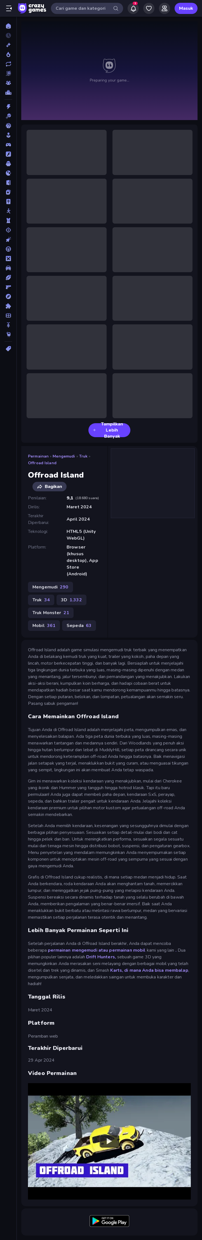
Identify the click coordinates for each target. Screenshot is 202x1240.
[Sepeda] (8, 325)
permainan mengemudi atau (78, 950)
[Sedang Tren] (8, 54)
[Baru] (8, 45)
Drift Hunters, (101, 957)
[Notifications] (133, 8)
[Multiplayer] (8, 83)
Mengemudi (64, 456)
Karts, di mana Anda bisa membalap (149, 970)
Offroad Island (42, 463)
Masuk (186, 8)
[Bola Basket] (8, 125)
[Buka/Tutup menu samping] (9, 8)
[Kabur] (8, 182)
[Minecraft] (8, 258)
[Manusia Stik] (8, 211)
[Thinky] (8, 334)
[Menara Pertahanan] (8, 220)
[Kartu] (8, 192)
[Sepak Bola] (8, 315)
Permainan (38, 456)
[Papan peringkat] (8, 92)
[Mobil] (8, 268)
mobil (139, 950)
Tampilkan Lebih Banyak (108, 430)
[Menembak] (8, 230)
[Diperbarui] (8, 64)
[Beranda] (8, 26)
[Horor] (8, 163)
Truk (83, 456)
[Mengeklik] (8, 239)
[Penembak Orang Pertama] (8, 287)
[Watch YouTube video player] (109, 1141)
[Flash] (8, 154)
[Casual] (8, 135)
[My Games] (148, 8)
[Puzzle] (8, 306)
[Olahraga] (8, 277)
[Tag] (8, 348)
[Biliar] (8, 116)
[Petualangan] (8, 296)
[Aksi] (8, 106)
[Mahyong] (8, 201)
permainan (120, 950)
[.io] (8, 173)
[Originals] (8, 73)
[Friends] (164, 8)
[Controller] (8, 144)
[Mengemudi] (8, 249)
